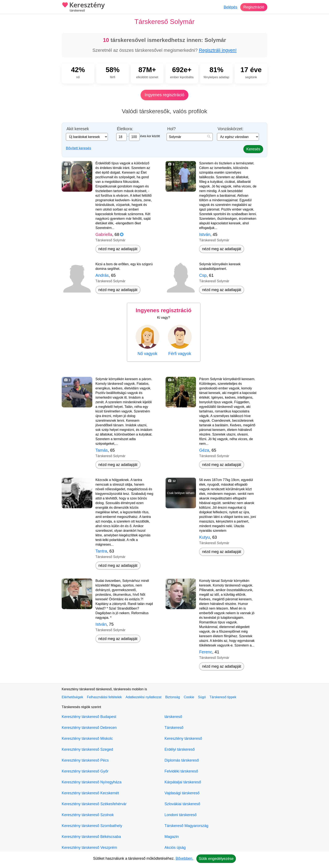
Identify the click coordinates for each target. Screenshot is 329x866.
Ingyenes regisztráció (164, 94)
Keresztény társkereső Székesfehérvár (94, 804)
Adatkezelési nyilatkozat (144, 697)
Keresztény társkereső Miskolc (87, 738)
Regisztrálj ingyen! (218, 50)
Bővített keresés (78, 148)
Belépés (230, 7)
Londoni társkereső (180, 815)
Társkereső (173, 728)
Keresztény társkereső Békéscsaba (91, 837)
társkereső (173, 717)
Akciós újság (175, 847)
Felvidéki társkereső (181, 771)
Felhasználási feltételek (104, 697)
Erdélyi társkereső (179, 749)
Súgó (202, 697)
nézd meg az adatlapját (117, 249)
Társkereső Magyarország (186, 826)
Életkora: (125, 129)
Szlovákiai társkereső (182, 804)
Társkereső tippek (223, 697)
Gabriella (103, 234)
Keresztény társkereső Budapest (89, 717)
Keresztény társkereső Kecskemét (90, 793)
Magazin (171, 837)
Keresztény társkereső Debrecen (89, 728)
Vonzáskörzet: (230, 129)
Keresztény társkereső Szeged (87, 749)
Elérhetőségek (72, 697)
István (204, 234)
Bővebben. (184, 858)
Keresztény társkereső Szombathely (92, 826)
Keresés (253, 149)
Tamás (101, 450)
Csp (203, 275)
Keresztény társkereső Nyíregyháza (91, 782)
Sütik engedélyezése (216, 859)
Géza (204, 450)
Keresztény (83, 7)
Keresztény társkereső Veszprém (89, 847)
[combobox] (190, 137)
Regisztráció (253, 7)
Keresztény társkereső (183, 738)
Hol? (171, 129)
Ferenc (205, 652)
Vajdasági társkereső (182, 793)
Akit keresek (78, 129)
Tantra (101, 551)
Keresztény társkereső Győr (85, 771)
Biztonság (172, 697)
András (102, 275)
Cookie (189, 697)
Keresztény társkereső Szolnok (88, 815)
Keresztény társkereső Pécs (85, 760)
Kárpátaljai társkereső (182, 782)
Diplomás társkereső (181, 760)
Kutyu (204, 537)
